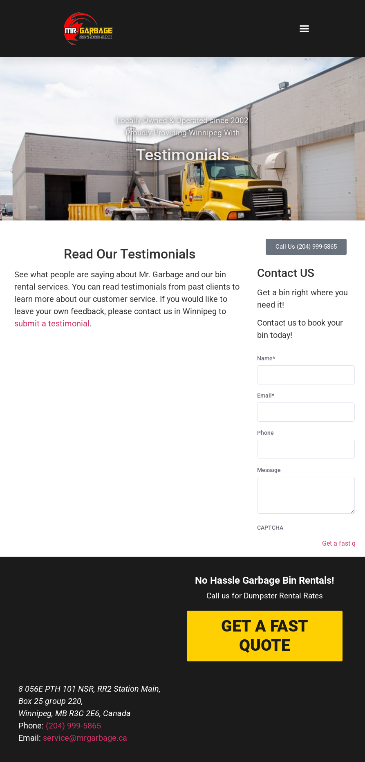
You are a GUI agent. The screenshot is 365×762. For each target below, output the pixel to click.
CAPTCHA (270, 527)
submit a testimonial (52, 323)
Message (269, 470)
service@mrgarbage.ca (85, 738)
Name (266, 358)
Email (265, 395)
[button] (304, 28)
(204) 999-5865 (73, 726)
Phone (265, 433)
